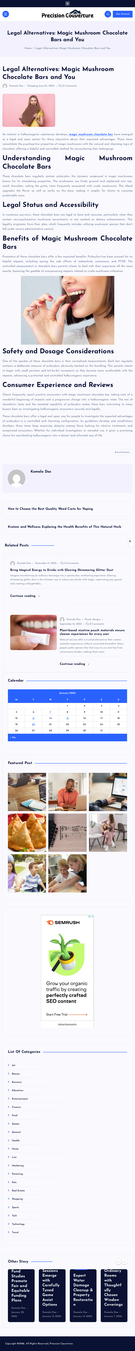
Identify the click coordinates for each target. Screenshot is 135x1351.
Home (28, 48)
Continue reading (25, 596)
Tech (14, 1216)
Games (16, 1124)
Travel (15, 1232)
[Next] (124, 1261)
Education (17, 1090)
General (16, 1132)
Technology (18, 1224)
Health (16, 1141)
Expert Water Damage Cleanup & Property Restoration (83, 1290)
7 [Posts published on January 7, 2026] (50, 712)
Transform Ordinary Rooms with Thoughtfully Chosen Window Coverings (113, 1285)
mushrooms (123, 452)
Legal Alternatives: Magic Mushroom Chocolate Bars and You (73, 48)
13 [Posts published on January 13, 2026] (33, 718)
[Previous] (118, 1261)
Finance (16, 1107)
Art (13, 1065)
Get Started (122, 14)
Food (15, 1115)
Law (14, 1157)
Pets (14, 1182)
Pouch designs (93, 619)
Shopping (32, 86)
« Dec (13, 737)
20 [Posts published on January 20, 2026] (33, 724)
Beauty (16, 1074)
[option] (21, 1295)
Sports (15, 1207)
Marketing (18, 1166)
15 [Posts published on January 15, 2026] (67, 718)
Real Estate (18, 1191)
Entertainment (20, 1099)
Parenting (17, 1174)
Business (17, 1082)
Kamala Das (12, 86)
